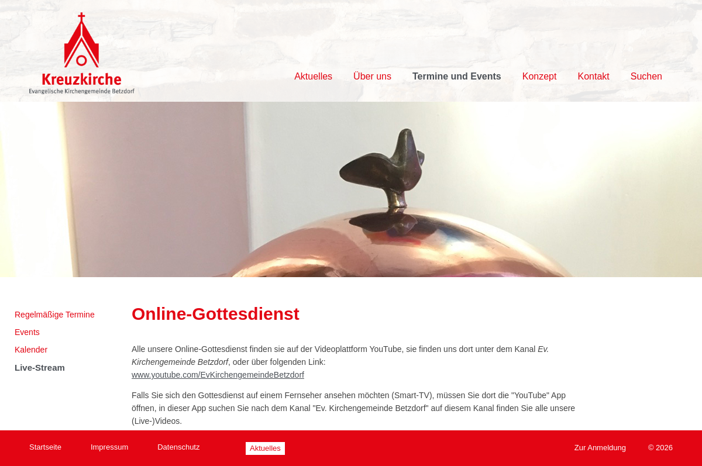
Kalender (31, 349)
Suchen (646, 76)
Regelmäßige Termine (55, 314)
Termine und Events (456, 76)
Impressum (109, 447)
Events (27, 332)
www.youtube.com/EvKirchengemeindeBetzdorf (218, 374)
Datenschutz (178, 447)
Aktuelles (313, 76)
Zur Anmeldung (600, 447)
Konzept (539, 76)
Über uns (372, 76)
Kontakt (593, 76)
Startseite (45, 447)
